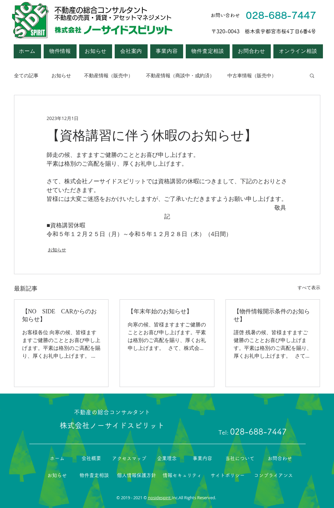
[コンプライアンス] (273, 475)
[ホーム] (57, 458)
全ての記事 (26, 75)
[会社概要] (91, 458)
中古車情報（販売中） (251, 75)
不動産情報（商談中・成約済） (180, 75)
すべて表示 (309, 287)
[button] (131, 51)
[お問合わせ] (280, 458)
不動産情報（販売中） (108, 75)
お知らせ (61, 75)
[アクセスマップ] (129, 458)
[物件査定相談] (94, 475)
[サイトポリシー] (228, 475)
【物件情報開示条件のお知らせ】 (272, 315)
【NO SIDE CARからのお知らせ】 (59, 315)
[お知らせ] (57, 475)
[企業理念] (167, 458)
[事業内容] (202, 458)
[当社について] (239, 458)
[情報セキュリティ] (182, 475)
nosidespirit (159, 498)
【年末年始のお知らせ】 (160, 311)
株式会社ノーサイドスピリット (112, 425)
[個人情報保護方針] (136, 475)
